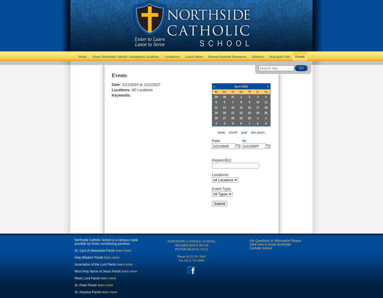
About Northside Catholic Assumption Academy (125, 57)
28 (232, 118)
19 (216, 112)
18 (266, 107)
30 (224, 96)
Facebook (191, 270)
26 (216, 118)
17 (257, 107)
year (244, 132)
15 (241, 107)
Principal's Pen (279, 57)
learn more (123, 251)
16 (249, 107)
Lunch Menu (194, 57)
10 (257, 102)
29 (216, 96)
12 (216, 107)
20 (224, 112)
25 (266, 112)
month (233, 132)
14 (232, 107)
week (221, 132)
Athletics (258, 57)
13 (224, 107)
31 (232, 96)
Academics (172, 57)
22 (241, 112)
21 (232, 112)
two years (257, 132)
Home (191, 25)
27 (224, 118)
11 (266, 102)
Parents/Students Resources (227, 57)
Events (300, 57)
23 (249, 112)
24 (257, 112)
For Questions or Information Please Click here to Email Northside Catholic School (275, 244)
